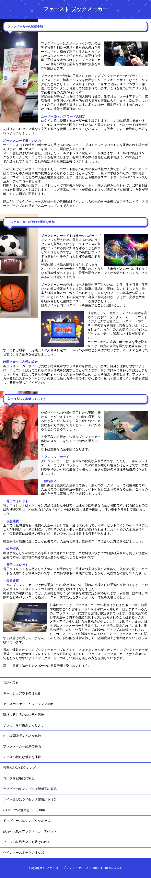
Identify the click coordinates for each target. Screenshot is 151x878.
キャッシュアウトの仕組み (22, 693)
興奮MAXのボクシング (19, 767)
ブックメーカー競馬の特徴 (22, 746)
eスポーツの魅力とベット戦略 (24, 810)
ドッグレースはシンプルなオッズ (26, 820)
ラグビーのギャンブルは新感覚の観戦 (30, 788)
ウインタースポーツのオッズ (23, 852)
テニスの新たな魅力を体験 (22, 757)
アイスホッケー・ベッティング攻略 (28, 704)
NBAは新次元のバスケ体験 (22, 735)
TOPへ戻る (10, 682)
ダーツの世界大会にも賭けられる (26, 842)
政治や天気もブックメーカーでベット (30, 831)
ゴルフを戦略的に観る (19, 778)
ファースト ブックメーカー (75, 9)
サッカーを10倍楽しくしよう (23, 725)
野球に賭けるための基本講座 (23, 714)
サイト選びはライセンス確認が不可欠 (30, 799)
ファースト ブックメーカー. (65, 868)
